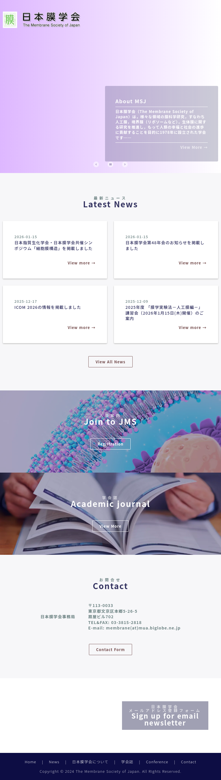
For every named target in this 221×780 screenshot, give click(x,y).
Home (30, 762)
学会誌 (127, 762)
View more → (82, 263)
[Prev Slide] (96, 164)
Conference (157, 762)
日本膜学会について (90, 762)
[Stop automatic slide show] (110, 164)
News (54, 762)
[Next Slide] (125, 164)
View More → (194, 147)
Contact (188, 762)
